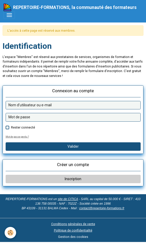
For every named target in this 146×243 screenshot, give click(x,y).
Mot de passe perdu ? (17, 136)
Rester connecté (23, 127)
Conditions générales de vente (73, 224)
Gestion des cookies (73, 237)
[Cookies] (10, 232)
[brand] (70, 7)
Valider (73, 146)
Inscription (73, 179)
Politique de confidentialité (73, 230)
